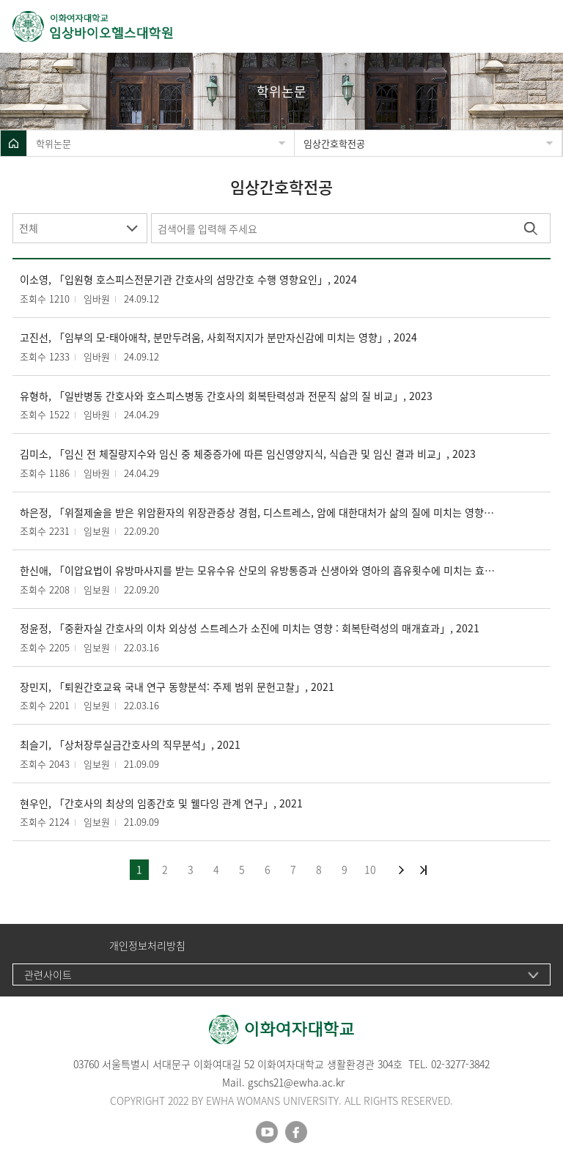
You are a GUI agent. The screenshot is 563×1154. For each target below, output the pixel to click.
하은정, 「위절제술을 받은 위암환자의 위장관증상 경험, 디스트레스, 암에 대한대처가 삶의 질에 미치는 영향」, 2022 (259, 512)
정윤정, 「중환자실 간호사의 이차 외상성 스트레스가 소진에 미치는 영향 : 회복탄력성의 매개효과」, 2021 (249, 628)
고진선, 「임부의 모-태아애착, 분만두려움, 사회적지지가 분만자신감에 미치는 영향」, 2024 (218, 337)
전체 (28, 228)
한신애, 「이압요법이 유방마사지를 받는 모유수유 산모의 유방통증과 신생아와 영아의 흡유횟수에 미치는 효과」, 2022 (259, 570)
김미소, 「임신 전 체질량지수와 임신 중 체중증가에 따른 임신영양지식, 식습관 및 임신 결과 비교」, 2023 (248, 454)
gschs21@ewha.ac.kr (296, 1082)
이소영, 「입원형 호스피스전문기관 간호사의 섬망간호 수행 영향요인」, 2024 (188, 279)
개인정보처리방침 (147, 946)
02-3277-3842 (460, 1064)
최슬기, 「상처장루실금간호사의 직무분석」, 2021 (130, 745)
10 (370, 869)
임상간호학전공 (334, 143)
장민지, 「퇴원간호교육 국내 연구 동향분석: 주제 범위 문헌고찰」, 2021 (177, 687)
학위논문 (53, 143)
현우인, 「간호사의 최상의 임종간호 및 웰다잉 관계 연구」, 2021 (161, 803)
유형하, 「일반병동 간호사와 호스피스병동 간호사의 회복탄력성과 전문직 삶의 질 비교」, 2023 (226, 396)
